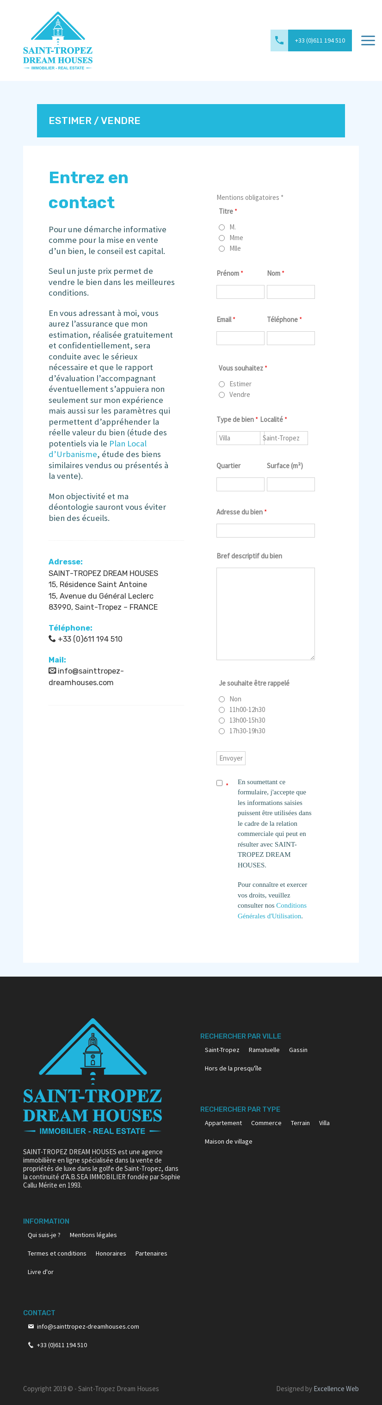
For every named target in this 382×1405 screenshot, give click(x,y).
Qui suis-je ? (44, 1235)
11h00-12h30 (247, 710)
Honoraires (111, 1253)
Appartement (223, 1123)
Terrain (300, 1123)
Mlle (235, 248)
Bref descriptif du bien (249, 555)
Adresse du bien (241, 512)
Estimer (240, 384)
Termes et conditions (57, 1253)
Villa (324, 1123)
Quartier (228, 465)
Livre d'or (41, 1272)
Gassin (298, 1050)
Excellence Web (336, 1388)
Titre (228, 211)
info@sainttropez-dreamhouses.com (88, 1326)
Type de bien (237, 419)
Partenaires (151, 1253)
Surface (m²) (285, 465)
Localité (273, 419)
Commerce (266, 1123)
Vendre (239, 394)
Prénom (229, 273)
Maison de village (229, 1141)
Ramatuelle (264, 1050)
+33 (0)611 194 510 (320, 40)
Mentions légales (93, 1235)
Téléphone (284, 319)
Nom (275, 273)
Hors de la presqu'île (233, 1068)
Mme (236, 238)
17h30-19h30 (247, 731)
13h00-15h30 (247, 720)
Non (235, 699)
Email (225, 319)
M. (232, 227)
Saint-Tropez (222, 1050)
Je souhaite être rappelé (254, 683)
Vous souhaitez (243, 368)
